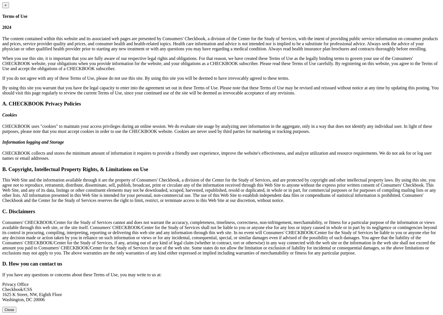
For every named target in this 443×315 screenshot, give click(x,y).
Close (9, 310)
